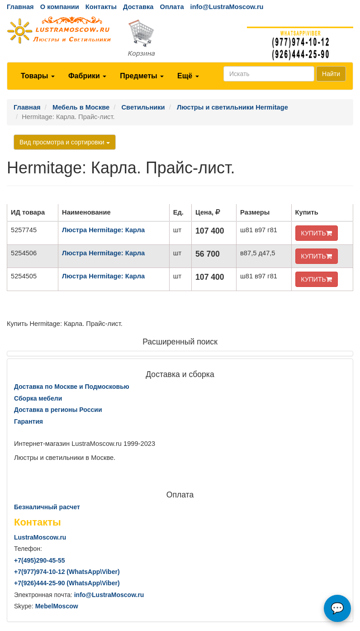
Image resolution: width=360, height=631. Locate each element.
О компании (59, 6)
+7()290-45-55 (39, 560)
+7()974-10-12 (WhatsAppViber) (67, 571)
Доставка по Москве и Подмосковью (71, 386)
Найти (331, 73)
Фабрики (87, 76)
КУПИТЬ (316, 233)
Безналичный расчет (47, 507)
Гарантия (28, 421)
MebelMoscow (56, 606)
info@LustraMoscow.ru (227, 6)
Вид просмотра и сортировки (64, 142)
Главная (20, 6)
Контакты (101, 6)
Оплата (172, 6)
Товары (38, 76)
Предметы (142, 76)
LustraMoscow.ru (40, 537)
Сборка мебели (38, 398)
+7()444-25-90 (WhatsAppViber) (67, 583)
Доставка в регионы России (58, 409)
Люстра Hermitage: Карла (103, 230)
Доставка (138, 6)
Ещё (188, 76)
